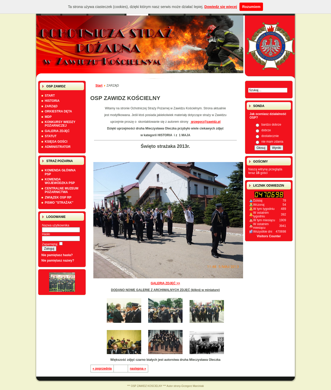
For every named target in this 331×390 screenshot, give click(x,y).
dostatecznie (270, 136)
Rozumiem (251, 7)
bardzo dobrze (271, 124)
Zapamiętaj (49, 244)
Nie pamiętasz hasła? (57, 255)
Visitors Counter (269, 236)
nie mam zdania (272, 141)
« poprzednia (102, 368)
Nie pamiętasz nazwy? (57, 260)
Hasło (46, 234)
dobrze (266, 130)
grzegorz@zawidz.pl (205, 122)
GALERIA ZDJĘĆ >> (171, 282)
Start (98, 85)
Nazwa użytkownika (55, 225)
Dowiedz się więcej (220, 7)
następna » (138, 368)
